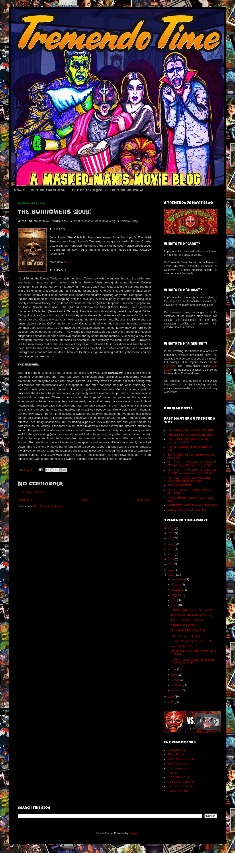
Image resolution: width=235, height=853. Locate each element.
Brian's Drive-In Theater (181, 759)
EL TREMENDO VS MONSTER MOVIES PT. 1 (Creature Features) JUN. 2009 (191, 471)
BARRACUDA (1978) (183, 625)
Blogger (133, 833)
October (176, 584)
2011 (171, 564)
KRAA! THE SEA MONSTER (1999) (192, 641)
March (175, 679)
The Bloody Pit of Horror (181, 786)
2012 (171, 559)
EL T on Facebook (48, 190)
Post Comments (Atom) (48, 506)
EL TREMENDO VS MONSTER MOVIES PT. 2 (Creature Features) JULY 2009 (191, 464)
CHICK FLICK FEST (179, 485)
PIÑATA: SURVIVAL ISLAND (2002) (192, 609)
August (175, 595)
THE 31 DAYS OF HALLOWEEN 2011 (190, 434)
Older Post (143, 499)
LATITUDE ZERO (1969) (185, 635)
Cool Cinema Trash (178, 763)
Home (19, 190)
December (177, 579)
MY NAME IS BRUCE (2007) (188, 630)
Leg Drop (170, 366)
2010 (171, 569)
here (69, 262)
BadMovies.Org (176, 750)
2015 (171, 548)
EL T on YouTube (127, 190)
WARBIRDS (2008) (182, 646)
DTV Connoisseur (177, 768)
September (178, 589)
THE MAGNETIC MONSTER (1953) (192, 615)
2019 (171, 538)
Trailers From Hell (177, 790)
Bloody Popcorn (176, 754)
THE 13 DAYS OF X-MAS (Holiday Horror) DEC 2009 (187, 441)
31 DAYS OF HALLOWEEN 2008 (187, 509)
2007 (171, 702)
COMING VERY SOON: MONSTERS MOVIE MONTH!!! (193, 661)
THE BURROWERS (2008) (187, 620)
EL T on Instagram (89, 190)
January (176, 690)
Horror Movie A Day (178, 777)
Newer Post (26, 499)
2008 (171, 696)
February (177, 685)
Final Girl (172, 772)
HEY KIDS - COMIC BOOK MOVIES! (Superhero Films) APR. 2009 (189, 479)
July (174, 600)
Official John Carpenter (181, 781)
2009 (171, 574)
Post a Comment (33, 492)
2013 (171, 554)
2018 (171, 543)
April (174, 674)
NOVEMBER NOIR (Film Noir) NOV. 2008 (192, 505)
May (174, 669)
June (174, 605)
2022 (171, 533)
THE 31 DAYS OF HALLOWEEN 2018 (190, 430)
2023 (171, 528)
